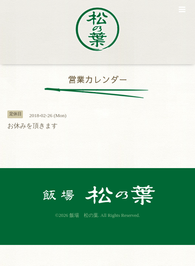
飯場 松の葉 (83, 215)
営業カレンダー (97, 79)
